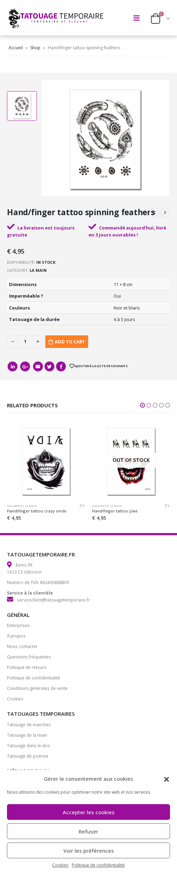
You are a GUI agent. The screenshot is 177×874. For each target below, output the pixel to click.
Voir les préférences (88, 850)
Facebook (61, 366)
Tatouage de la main (27, 735)
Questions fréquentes (29, 657)
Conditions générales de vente (37, 688)
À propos (16, 636)
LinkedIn (12, 366)
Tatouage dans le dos (28, 745)
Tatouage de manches (29, 724)
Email (38, 366)
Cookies (60, 865)
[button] (166, 778)
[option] (22, 106)
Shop (35, 48)
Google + (25, 366)
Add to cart (70, 341)
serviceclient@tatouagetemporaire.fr (53, 600)
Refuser (88, 831)
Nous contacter (22, 646)
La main (38, 270)
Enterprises (18, 625)
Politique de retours (27, 667)
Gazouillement (49, 366)
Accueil (16, 48)
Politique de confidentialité (98, 865)
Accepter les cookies (89, 812)
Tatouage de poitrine (27, 756)
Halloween (15, 506)
